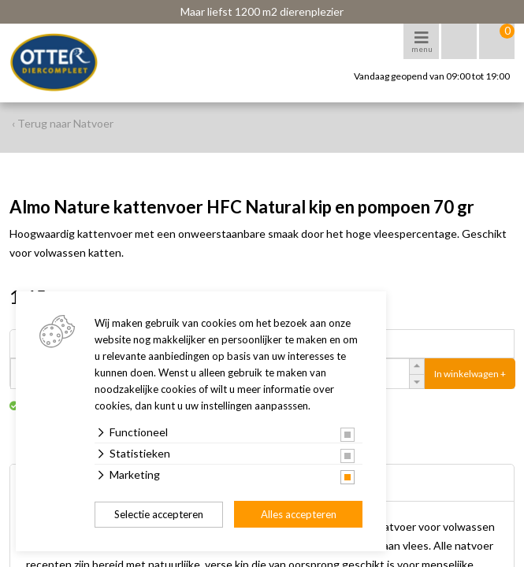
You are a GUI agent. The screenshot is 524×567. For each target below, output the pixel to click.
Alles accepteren (298, 514)
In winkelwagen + (470, 374)
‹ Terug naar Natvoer (62, 123)
